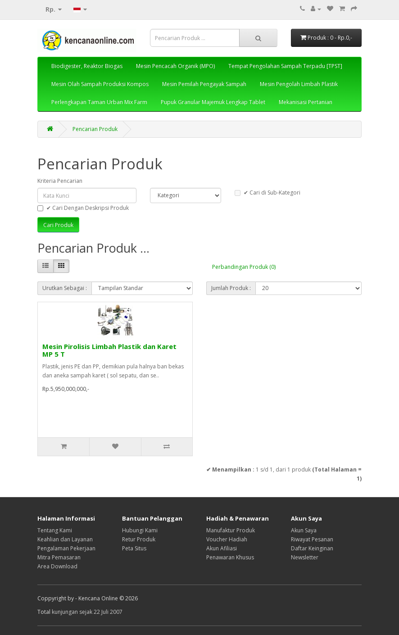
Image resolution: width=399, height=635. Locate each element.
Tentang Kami (54, 530)
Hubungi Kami (140, 530)
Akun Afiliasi (221, 548)
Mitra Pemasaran (59, 557)
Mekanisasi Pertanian (305, 102)
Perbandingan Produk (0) (244, 267)
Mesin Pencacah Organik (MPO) (175, 66)
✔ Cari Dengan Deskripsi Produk (83, 208)
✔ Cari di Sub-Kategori (267, 192)
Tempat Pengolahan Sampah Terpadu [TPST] (285, 66)
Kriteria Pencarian (59, 181)
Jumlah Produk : (231, 288)
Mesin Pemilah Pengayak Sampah (204, 84)
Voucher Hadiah (226, 539)
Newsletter (304, 557)
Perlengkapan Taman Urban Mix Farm (99, 102)
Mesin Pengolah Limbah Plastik (299, 84)
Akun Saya (304, 530)
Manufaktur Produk (230, 530)
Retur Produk (138, 539)
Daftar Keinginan (312, 548)
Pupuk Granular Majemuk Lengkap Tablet (213, 102)
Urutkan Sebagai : (64, 288)
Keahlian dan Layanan (65, 539)
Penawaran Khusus (230, 557)
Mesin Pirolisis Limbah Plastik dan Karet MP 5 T (109, 350)
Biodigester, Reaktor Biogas (86, 66)
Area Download (57, 566)
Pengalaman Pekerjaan (66, 548)
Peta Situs (134, 548)
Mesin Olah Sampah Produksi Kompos (100, 84)
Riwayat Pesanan (312, 539)
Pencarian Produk (95, 129)
